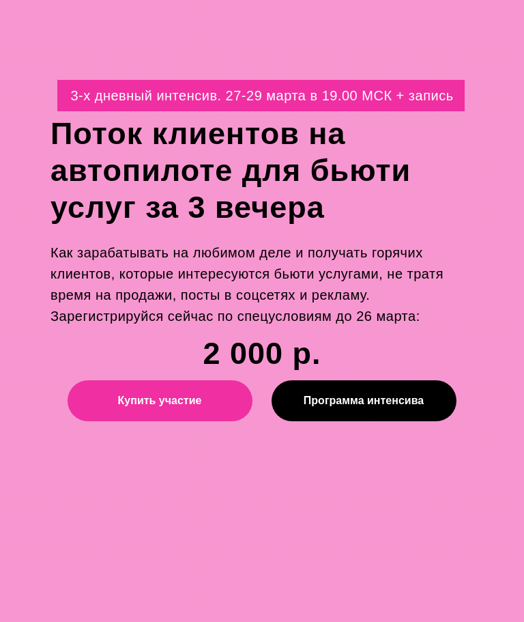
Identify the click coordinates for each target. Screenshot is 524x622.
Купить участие (160, 400)
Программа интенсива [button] (364, 400)
